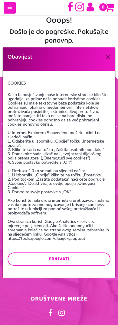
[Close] (108, 56)
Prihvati (59, 258)
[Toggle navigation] (10, 8)
